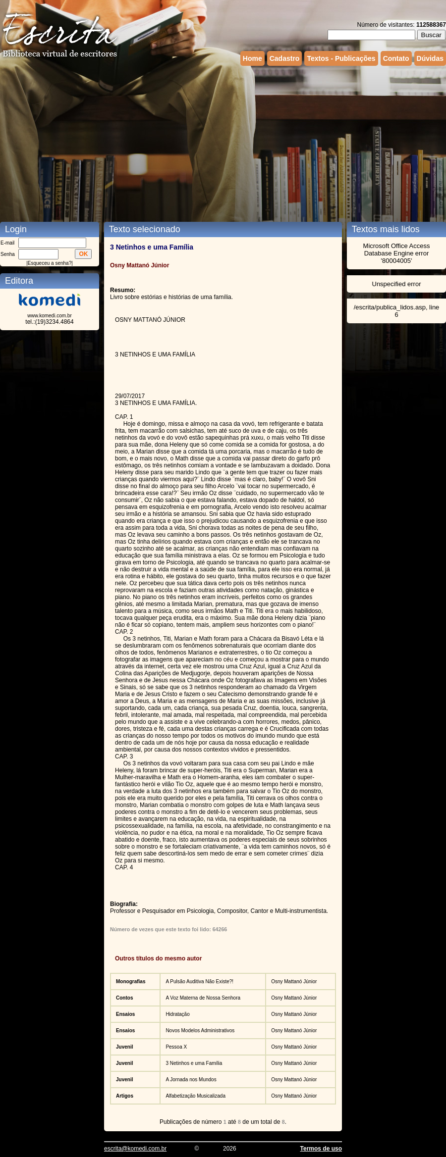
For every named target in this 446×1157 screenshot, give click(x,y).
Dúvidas (430, 58)
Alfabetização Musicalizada (195, 1096)
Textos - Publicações (341, 58)
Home (252, 58)
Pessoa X (176, 1047)
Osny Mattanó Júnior (294, 981)
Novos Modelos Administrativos (200, 1030)
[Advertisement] (190, 142)
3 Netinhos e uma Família (194, 1063)
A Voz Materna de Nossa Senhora (203, 998)
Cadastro (285, 58)
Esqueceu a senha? (49, 263)
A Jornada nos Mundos (191, 1079)
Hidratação (177, 1014)
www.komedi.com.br (49, 315)
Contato (396, 58)
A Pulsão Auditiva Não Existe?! (199, 981)
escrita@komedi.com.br (135, 1148)
